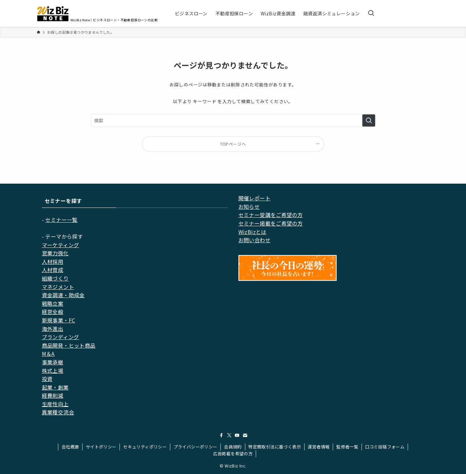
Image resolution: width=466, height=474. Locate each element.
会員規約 (233, 447)
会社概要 (70, 447)
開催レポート (254, 198)
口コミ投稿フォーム (385, 447)
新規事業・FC (58, 320)
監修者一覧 (347, 447)
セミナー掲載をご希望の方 (270, 223)
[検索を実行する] (368, 120)
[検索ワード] (233, 120)
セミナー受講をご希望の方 (270, 215)
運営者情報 (319, 447)
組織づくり (55, 278)
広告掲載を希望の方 (233, 453)
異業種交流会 (58, 412)
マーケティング (60, 245)
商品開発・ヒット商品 (69, 345)
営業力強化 (55, 253)
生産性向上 (55, 404)
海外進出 (53, 329)
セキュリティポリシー (145, 447)
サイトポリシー (101, 447)
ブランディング (60, 337)
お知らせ (249, 206)
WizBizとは (252, 232)
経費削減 (53, 395)
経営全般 (53, 312)
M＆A (48, 353)
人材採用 (53, 261)
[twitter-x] (229, 435)
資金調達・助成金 (63, 295)
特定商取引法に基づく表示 (274, 447)
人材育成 (53, 270)
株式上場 (53, 370)
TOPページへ (233, 144)
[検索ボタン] (371, 13)
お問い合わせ (254, 240)
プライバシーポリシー (195, 447)
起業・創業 (55, 387)
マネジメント (58, 287)
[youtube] (237, 435)
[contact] (245, 435)
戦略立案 (53, 303)
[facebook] (221, 435)
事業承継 (53, 362)
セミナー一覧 (61, 220)
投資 (47, 379)
